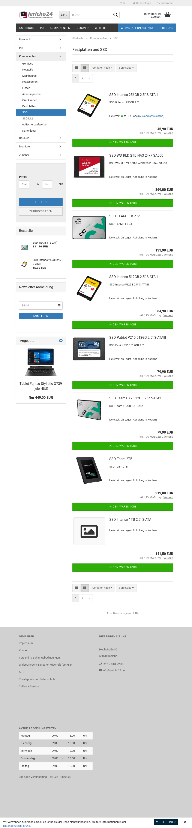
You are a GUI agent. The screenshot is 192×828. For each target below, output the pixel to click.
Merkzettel (165, 3)
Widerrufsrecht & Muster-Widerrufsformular (45, 664)
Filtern (41, 202)
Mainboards (29, 75)
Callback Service (29, 686)
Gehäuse (27, 63)
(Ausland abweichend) (151, 116)
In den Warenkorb (123, 142)
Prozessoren (30, 81)
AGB (21, 672)
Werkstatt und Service (137, 27)
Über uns (166, 27)
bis (37, 184)
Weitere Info (166, 822)
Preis (23, 177)
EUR (60, 184)
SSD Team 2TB (120, 459)
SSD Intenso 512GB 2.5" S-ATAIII (133, 277)
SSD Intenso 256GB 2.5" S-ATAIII (133, 95)
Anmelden (40, 316)
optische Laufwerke (34, 124)
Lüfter (26, 88)
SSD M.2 (27, 118)
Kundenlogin (142, 3)
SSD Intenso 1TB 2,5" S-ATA (130, 520)
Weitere (100, 27)
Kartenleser (29, 130)
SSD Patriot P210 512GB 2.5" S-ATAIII (137, 337)
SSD (25, 112)
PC (42, 27)
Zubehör (24, 155)
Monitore (24, 146)
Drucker (82, 27)
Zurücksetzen (40, 211)
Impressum (26, 643)
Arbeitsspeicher (31, 94)
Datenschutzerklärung (16, 825)
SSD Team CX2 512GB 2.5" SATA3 (135, 398)
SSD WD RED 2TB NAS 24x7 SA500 (136, 155)
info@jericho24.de (113, 670)
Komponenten (60, 27)
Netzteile (27, 69)
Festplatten (29, 106)
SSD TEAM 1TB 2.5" (124, 216)
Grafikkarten (29, 100)
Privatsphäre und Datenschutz (37, 679)
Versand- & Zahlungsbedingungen (39, 657)
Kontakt (23, 650)
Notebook (26, 27)
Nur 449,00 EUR (41, 398)
